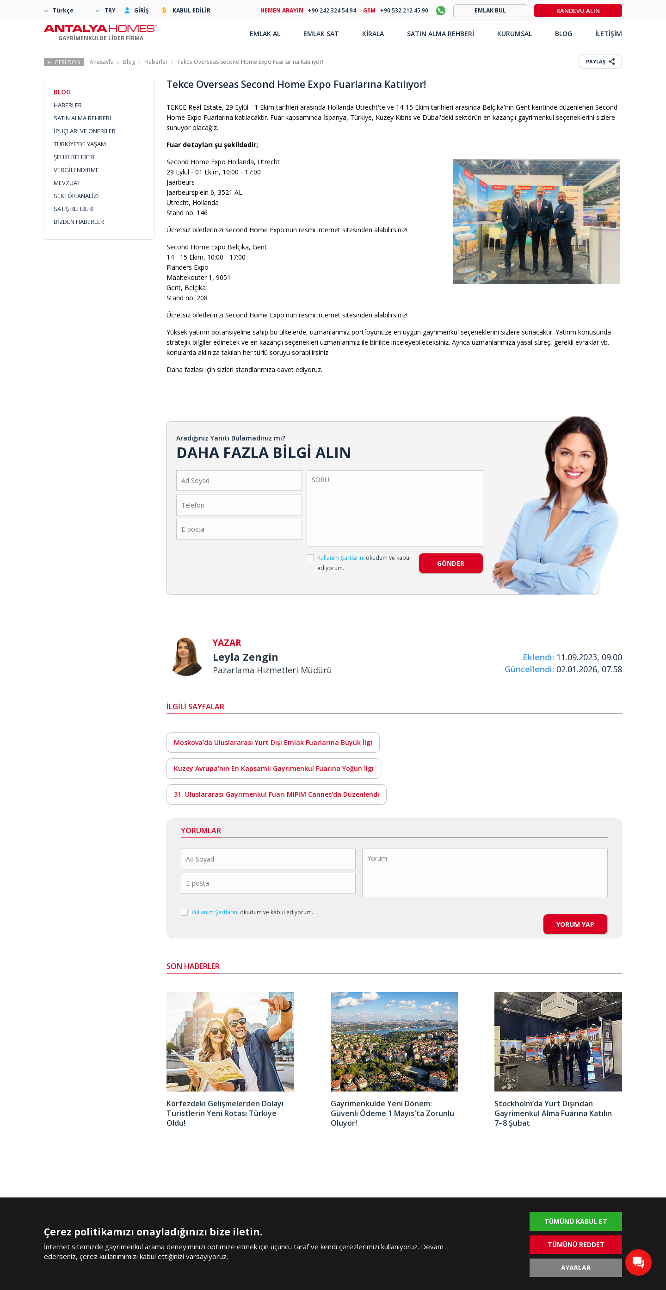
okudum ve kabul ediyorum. (359, 563)
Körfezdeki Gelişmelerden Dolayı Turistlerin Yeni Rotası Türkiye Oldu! (225, 1113)
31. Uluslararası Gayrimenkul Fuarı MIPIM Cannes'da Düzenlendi (276, 794)
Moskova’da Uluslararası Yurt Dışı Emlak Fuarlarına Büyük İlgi (273, 742)
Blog (129, 62)
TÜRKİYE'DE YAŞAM (80, 144)
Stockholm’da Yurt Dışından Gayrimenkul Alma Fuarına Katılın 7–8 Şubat (553, 1113)
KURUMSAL (514, 33)
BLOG (563, 33)
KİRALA (373, 33)
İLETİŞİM (608, 33)
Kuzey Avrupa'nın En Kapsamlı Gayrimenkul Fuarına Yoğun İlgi (274, 768)
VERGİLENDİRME (76, 170)
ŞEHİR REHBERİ (74, 157)
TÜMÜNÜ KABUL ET (575, 1221)
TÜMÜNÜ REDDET (576, 1244)
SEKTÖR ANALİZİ (76, 196)
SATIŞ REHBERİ (74, 209)
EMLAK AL (265, 33)
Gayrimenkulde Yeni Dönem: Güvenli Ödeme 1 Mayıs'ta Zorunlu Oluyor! (392, 1113)
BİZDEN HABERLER (79, 221)
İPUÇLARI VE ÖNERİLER (85, 131)
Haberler (156, 62)
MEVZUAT (67, 183)
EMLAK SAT (321, 33)
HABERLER (68, 105)
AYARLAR (576, 1267)
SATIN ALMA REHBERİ (82, 118)
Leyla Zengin (245, 657)
